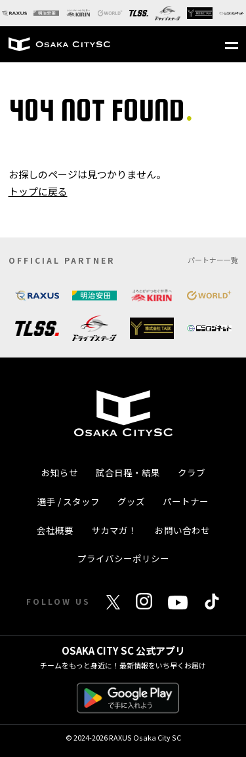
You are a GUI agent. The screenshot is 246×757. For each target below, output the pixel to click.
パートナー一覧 (213, 260)
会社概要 (55, 530)
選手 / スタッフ (68, 501)
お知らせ (59, 472)
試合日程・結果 (128, 472)
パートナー (186, 501)
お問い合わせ (182, 530)
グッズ (131, 501)
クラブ (191, 472)
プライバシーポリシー (123, 558)
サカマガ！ (114, 530)
